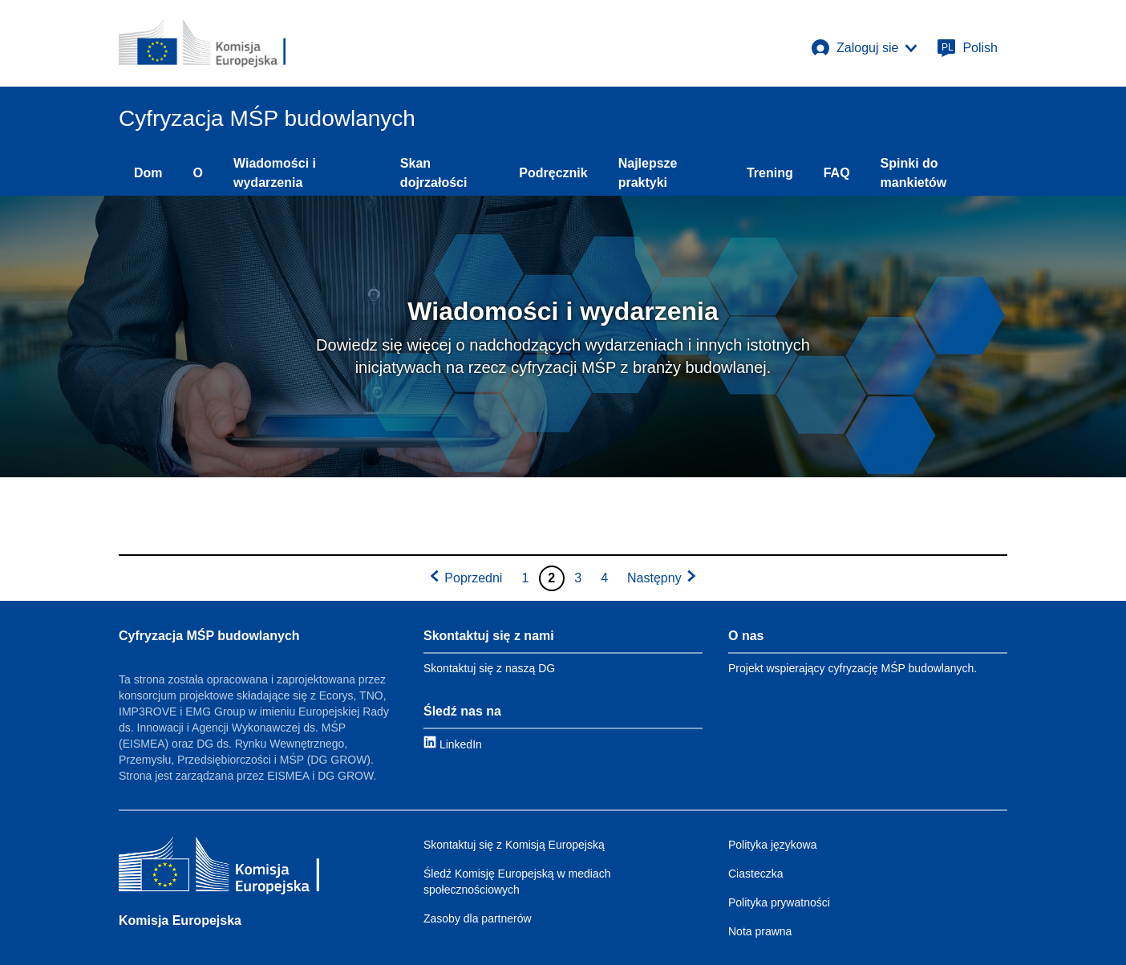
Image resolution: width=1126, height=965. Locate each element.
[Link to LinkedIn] (452, 744)
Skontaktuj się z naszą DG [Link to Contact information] (489, 668)
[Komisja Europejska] (219, 867)
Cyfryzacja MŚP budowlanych (209, 636)
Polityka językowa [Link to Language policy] (772, 844)
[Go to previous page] (465, 578)
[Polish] (967, 48)
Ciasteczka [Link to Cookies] (755, 873)
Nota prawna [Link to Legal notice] (760, 931)
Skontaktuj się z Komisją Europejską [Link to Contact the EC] (514, 844)
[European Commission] (202, 43)
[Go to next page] (662, 578)
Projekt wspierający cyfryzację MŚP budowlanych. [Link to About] (852, 668)
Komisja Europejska (180, 920)
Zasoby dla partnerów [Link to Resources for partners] (477, 918)
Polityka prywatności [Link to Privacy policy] (779, 902)
